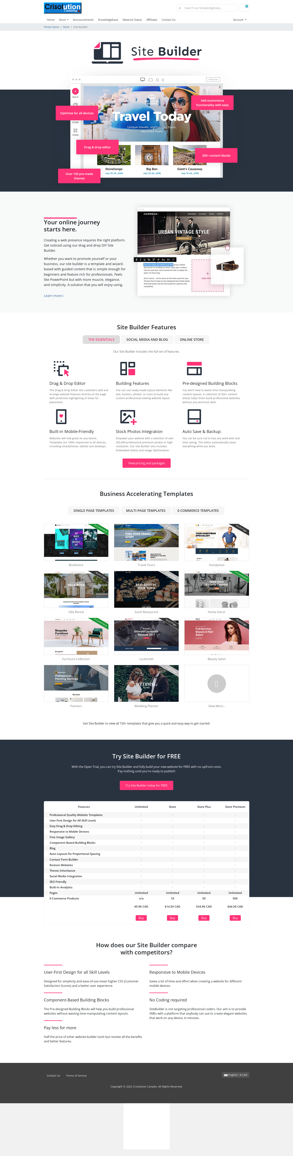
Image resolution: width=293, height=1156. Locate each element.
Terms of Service (76, 1075)
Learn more (54, 295)
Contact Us (168, 19)
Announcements (83, 19)
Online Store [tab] (192, 339)
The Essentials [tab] (101, 339)
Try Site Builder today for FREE (146, 785)
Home (51, 19)
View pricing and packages (146, 463)
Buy (141, 918)
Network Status (132, 19)
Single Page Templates (93, 510)
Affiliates (151, 19)
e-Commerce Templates (198, 510)
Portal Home (51, 27)
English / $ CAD (235, 1075)
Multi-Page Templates (145, 510)
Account (238, 19)
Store (62, 19)
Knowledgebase (108, 19)
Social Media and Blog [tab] (147, 339)
